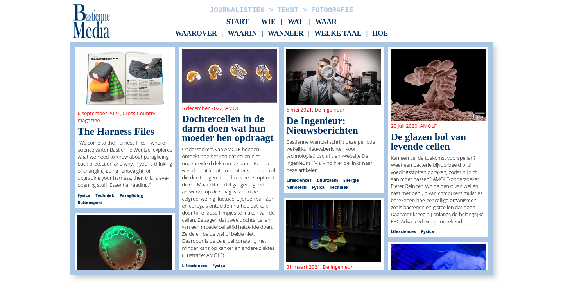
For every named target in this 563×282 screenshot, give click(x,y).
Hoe (380, 33)
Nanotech (296, 187)
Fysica (83, 195)
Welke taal (338, 33)
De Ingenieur (330, 109)
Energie (351, 180)
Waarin (242, 33)
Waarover (196, 33)
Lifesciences (194, 265)
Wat (295, 21)
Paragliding (131, 195)
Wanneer (286, 33)
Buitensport (89, 202)
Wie (268, 21)
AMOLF (233, 108)
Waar (326, 21)
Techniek (104, 195)
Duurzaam (327, 180)
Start (237, 21)
